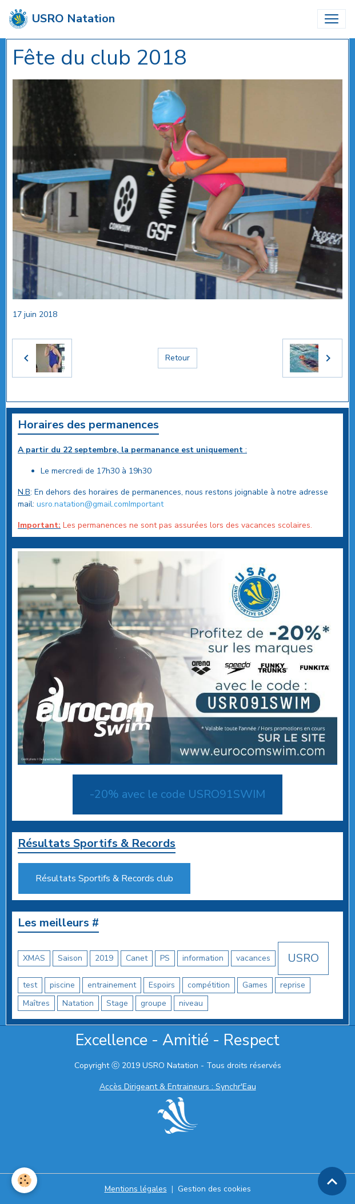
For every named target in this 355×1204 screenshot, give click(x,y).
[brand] (62, 19)
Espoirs (162, 985)
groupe (153, 1003)
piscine (62, 985)
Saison (70, 958)
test (30, 985)
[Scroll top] (332, 1181)
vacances (253, 958)
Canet (136, 958)
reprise (292, 985)
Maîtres (36, 1003)
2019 (104, 958)
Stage (117, 1003)
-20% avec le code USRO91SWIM (177, 794)
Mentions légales (136, 1188)
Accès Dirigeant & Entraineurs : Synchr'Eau (177, 1086)
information (203, 958)
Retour (177, 357)
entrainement (111, 985)
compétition (209, 985)
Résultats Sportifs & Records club (104, 878)
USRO (303, 958)
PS (165, 958)
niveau (191, 1003)
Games (255, 985)
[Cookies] (24, 1180)
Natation (78, 1003)
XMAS (34, 958)
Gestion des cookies (214, 1188)
